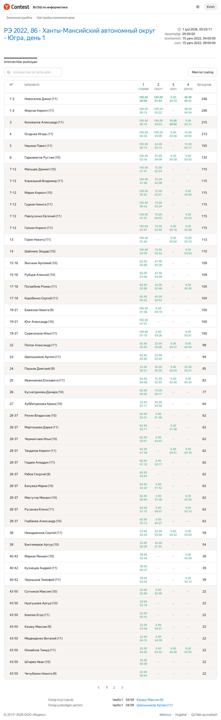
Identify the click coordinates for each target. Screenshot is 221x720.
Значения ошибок (19, 17)
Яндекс (39, 714)
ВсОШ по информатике (50, 7)
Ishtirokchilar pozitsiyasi (20, 62)
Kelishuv (165, 714)
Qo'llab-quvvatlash (204, 714)
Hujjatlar (181, 714)
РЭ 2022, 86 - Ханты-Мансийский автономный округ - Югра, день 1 (79, 34)
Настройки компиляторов (56, 17)
